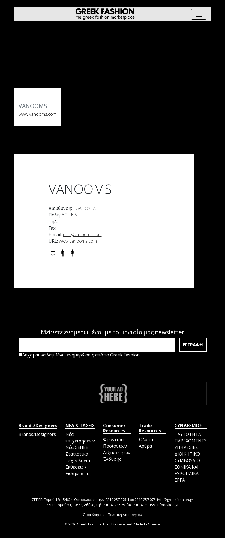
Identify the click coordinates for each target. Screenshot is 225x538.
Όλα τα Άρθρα (146, 442)
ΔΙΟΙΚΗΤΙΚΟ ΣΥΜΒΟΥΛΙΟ (187, 457)
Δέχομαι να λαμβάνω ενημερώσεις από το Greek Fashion (79, 355)
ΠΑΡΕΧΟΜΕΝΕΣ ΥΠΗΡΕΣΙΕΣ (191, 444)
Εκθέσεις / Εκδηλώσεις (78, 470)
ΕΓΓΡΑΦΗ (193, 345)
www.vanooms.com (37, 114)
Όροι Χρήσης (93, 514)
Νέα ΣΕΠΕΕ (76, 447)
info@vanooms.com (82, 234)
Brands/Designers (37, 434)
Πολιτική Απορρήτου (125, 514)
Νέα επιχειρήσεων (80, 437)
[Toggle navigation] (198, 14)
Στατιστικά (76, 454)
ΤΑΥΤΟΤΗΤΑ (188, 434)
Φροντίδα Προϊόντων (115, 442)
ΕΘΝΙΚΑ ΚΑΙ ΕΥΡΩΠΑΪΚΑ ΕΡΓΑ (187, 473)
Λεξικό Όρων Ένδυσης (116, 456)
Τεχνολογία (77, 460)
